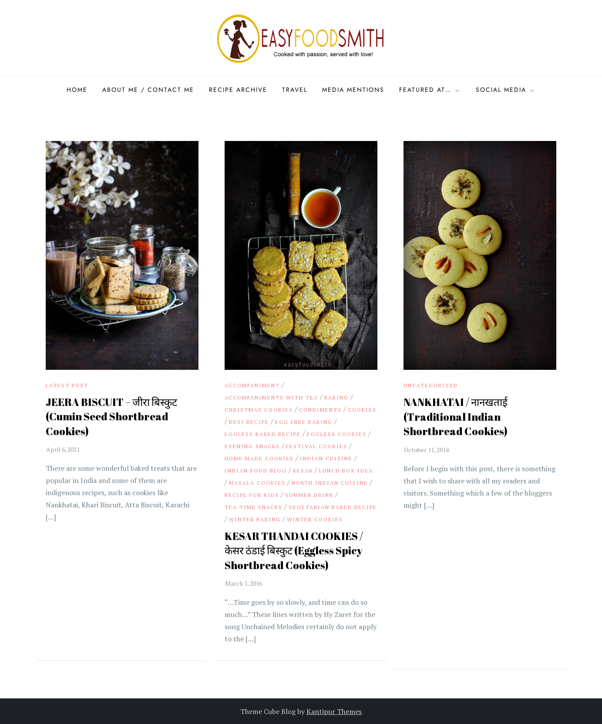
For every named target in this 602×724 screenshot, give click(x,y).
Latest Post (67, 385)
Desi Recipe (249, 422)
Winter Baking (255, 519)
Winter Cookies (315, 519)
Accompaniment (252, 385)
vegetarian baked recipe (333, 507)
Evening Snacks (252, 446)
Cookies (362, 409)
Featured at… (430, 89)
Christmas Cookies (259, 409)
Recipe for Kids (252, 495)
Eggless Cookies (337, 434)
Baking (336, 397)
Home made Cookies (259, 458)
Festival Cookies (316, 446)
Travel (294, 89)
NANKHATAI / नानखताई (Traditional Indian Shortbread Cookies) (456, 416)
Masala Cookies (257, 482)
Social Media (505, 89)
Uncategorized (431, 385)
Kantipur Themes (334, 711)
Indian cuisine (326, 458)
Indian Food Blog (256, 470)
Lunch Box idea (346, 470)
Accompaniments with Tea (271, 397)
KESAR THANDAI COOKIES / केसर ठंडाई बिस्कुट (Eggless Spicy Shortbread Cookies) (294, 550)
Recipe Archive (238, 89)
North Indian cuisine (330, 482)
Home (77, 89)
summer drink (309, 495)
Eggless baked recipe (263, 434)
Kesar (303, 470)
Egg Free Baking (304, 422)
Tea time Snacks (254, 507)
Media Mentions (353, 89)
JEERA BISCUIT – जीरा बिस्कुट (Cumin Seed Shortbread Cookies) (111, 416)
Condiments (320, 409)
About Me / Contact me (148, 89)
